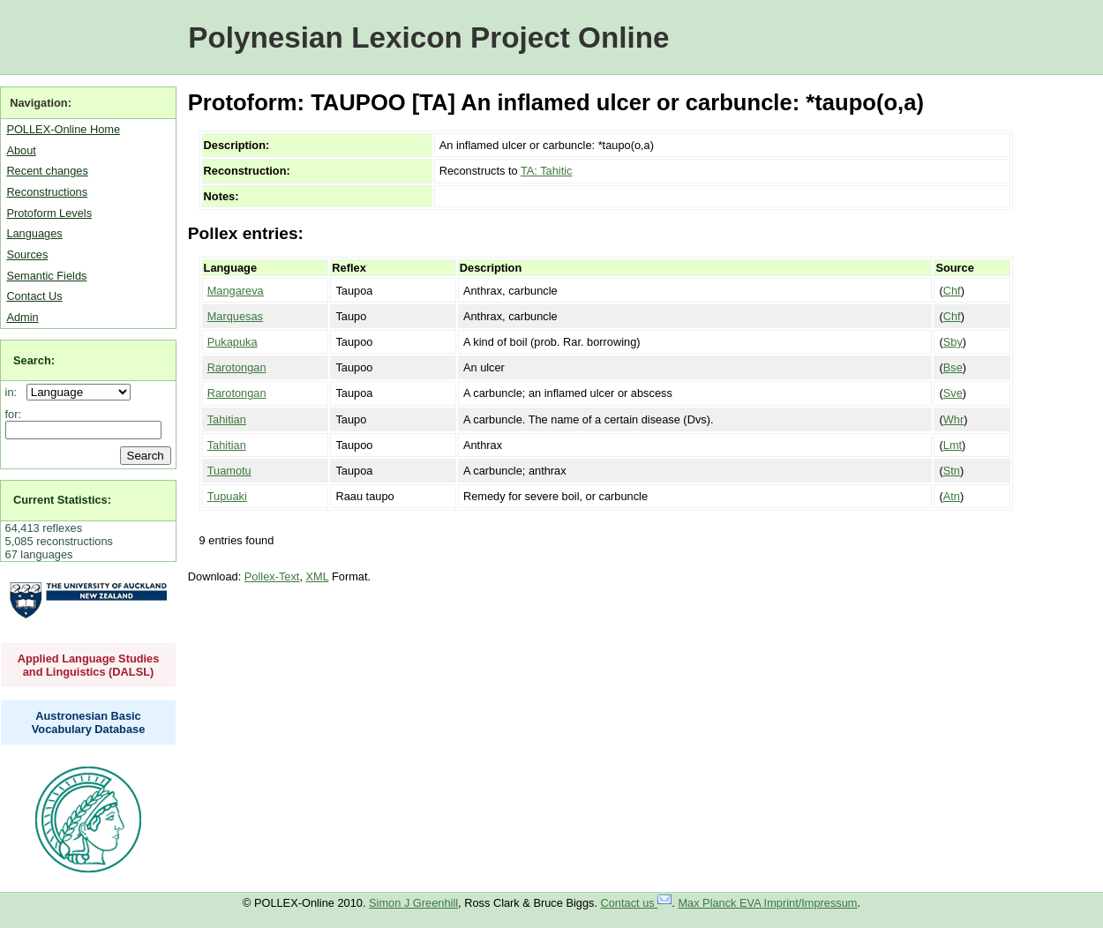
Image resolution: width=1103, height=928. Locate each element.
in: (14, 392)
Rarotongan (236, 367)
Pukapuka (232, 341)
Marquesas (235, 316)
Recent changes (46, 170)
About (20, 150)
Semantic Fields (46, 275)
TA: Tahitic (547, 170)
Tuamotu (229, 470)
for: (13, 414)
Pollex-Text (272, 576)
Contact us (636, 902)
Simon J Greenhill (413, 902)
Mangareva (235, 290)
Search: (34, 360)
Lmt (952, 445)
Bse (953, 367)
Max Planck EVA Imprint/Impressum (767, 902)
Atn (951, 496)
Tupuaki (227, 496)
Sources (27, 254)
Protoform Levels (49, 213)
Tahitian (226, 419)
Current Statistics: (62, 499)
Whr (953, 419)
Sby (953, 341)
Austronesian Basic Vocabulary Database (89, 722)
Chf (952, 290)
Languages (34, 233)
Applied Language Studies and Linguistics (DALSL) (89, 665)
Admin (22, 317)
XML (317, 576)
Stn (951, 470)
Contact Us (34, 296)
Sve (953, 393)
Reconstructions (46, 191)
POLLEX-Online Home (63, 129)
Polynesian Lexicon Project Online (428, 37)
